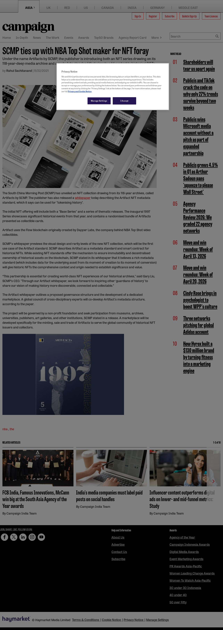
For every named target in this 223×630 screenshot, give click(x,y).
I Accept (124, 100)
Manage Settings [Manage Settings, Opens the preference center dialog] (99, 100)
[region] (112, 86)
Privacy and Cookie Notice (80, 91)
